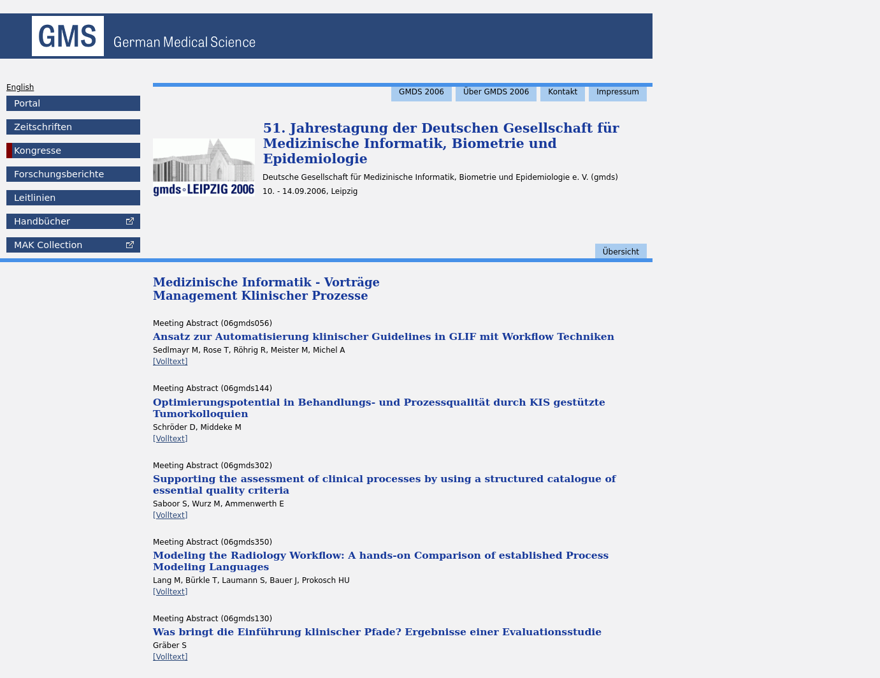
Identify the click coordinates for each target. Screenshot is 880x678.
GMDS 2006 (421, 91)
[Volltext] (170, 361)
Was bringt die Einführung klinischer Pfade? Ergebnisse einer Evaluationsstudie (377, 632)
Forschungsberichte (59, 174)
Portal (27, 103)
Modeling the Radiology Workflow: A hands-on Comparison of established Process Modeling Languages (381, 561)
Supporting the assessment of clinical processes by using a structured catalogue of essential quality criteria (384, 484)
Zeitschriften (43, 127)
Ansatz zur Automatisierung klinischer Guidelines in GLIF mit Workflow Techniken (383, 336)
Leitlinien (34, 198)
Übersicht (621, 251)
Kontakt (562, 91)
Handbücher (42, 221)
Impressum (617, 91)
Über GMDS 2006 (496, 91)
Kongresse (37, 150)
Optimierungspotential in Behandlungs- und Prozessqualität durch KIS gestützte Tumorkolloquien (379, 408)
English (20, 87)
